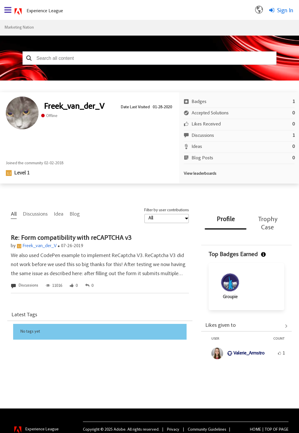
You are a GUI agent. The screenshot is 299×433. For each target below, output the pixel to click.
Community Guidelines (207, 430)
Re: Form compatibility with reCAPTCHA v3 (71, 238)
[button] (29, 58)
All (14, 214)
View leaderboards (200, 174)
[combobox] (149, 58)
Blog (75, 214)
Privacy (173, 430)
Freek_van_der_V (39, 246)
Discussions (35, 214)
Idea (58, 214)
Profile (226, 219)
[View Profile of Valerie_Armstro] (249, 353)
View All (246, 326)
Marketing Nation (19, 28)
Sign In (285, 11)
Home (255, 430)
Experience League (45, 11)
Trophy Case (267, 223)
